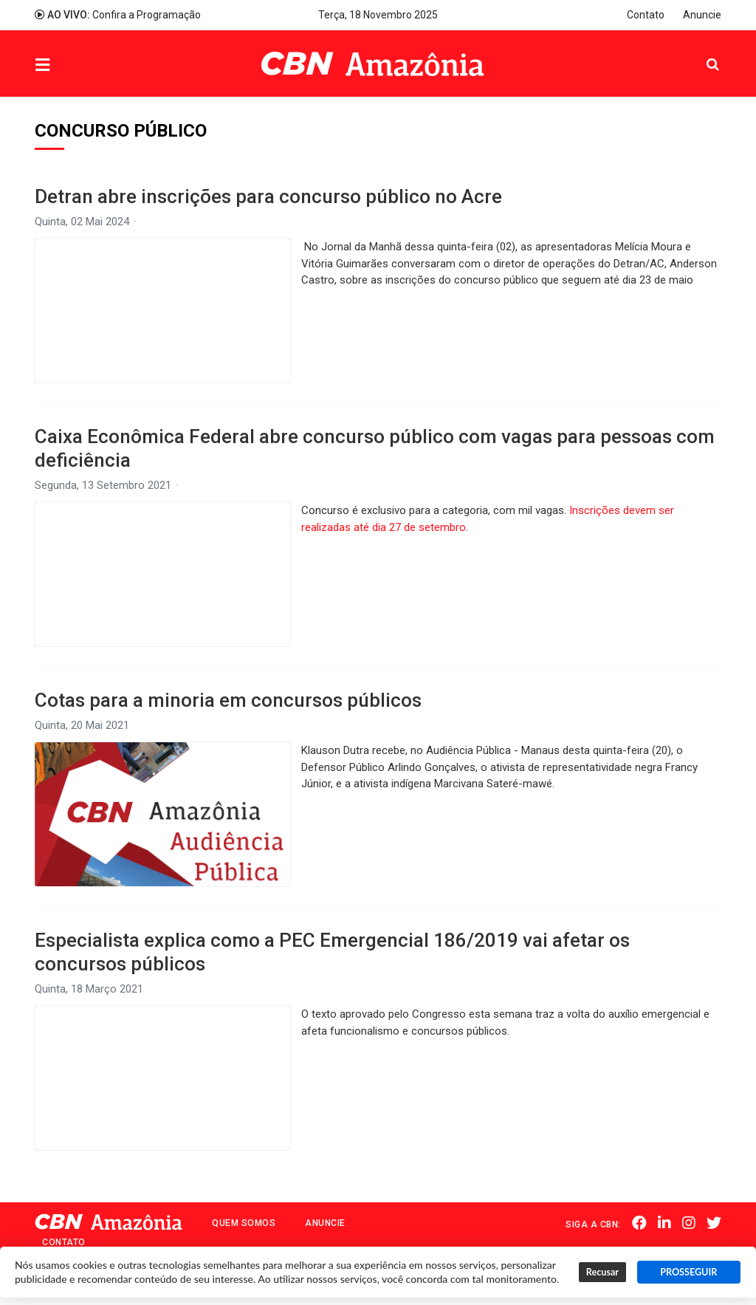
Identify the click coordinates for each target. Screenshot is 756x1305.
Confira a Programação (118, 15)
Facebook (639, 1223)
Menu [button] (72, 65)
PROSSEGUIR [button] (688, 1272)
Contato (645, 15)
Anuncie (702, 15)
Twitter (714, 1223)
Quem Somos (243, 1223)
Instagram (688, 1223)
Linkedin (664, 1223)
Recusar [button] (602, 1272)
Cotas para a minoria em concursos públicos (228, 700)
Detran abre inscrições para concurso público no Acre (268, 196)
